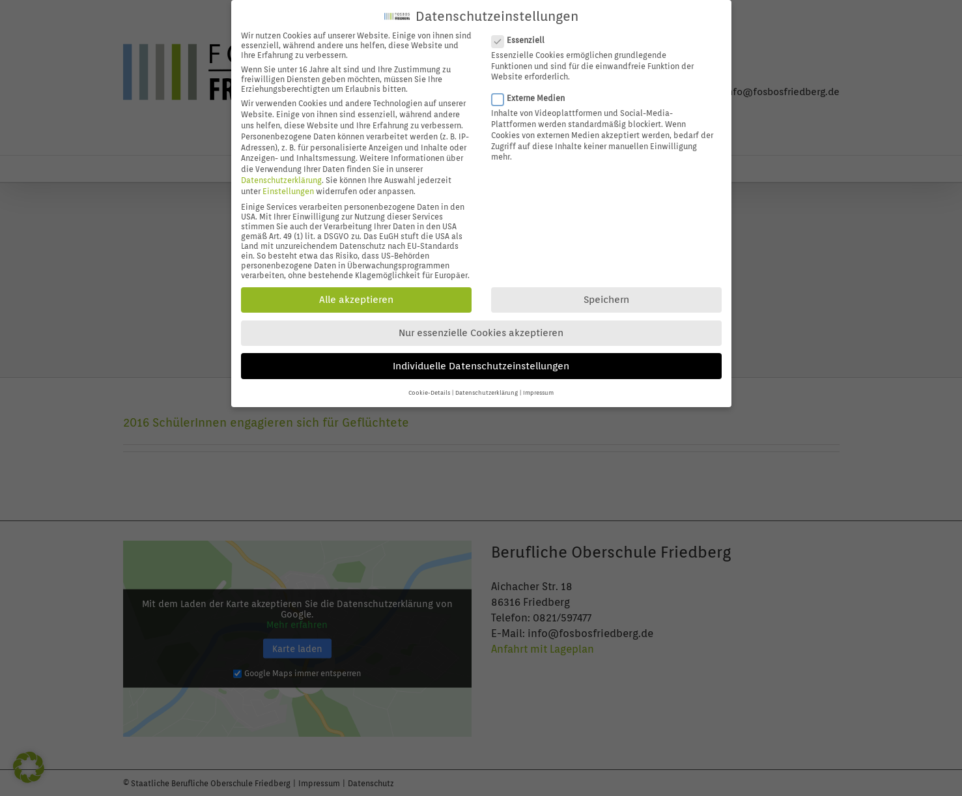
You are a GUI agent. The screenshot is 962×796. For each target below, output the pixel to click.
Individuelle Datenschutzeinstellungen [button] (481, 357)
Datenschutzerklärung (281, 172)
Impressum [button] (538, 384)
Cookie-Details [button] (429, 384)
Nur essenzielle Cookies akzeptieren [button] (481, 324)
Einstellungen (288, 183)
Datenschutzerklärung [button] (486, 384)
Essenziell (523, 31)
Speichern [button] (606, 292)
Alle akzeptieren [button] (356, 292)
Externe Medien (533, 89)
